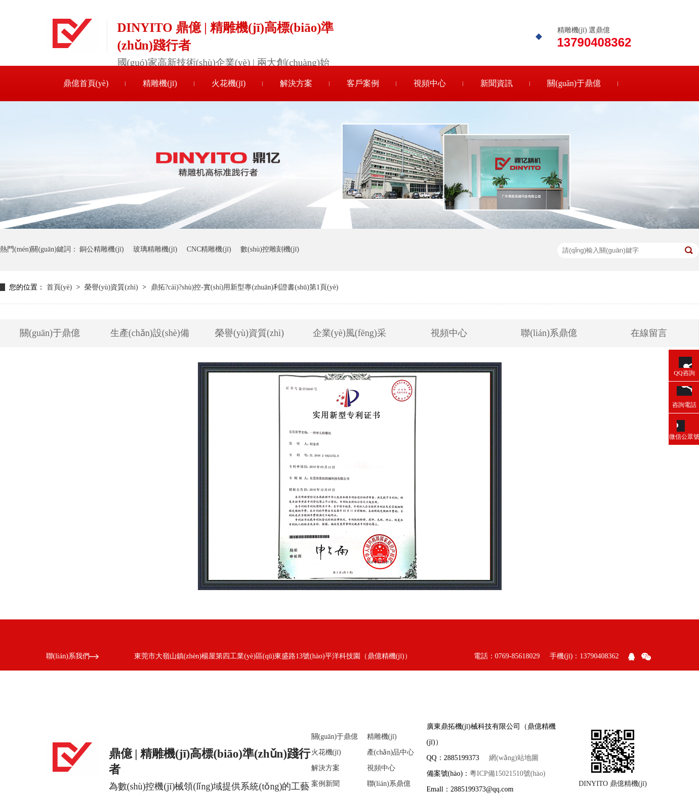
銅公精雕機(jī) (101, 249)
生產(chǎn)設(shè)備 (149, 333)
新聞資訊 (496, 83)
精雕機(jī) (160, 83)
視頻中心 (430, 83)
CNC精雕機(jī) (209, 249)
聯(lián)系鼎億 (549, 333)
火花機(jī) (229, 83)
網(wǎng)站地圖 (513, 758)
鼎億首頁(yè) (86, 83)
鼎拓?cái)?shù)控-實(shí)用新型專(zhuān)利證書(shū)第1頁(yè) (245, 287)
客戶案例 (363, 83)
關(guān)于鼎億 (574, 83)
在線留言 (649, 333)
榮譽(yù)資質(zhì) (112, 287)
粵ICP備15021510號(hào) (507, 773)
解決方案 (296, 83)
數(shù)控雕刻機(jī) (269, 249)
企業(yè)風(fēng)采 (349, 333)
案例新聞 (325, 783)
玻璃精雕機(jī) (155, 249)
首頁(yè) (60, 287)
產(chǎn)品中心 (391, 752)
